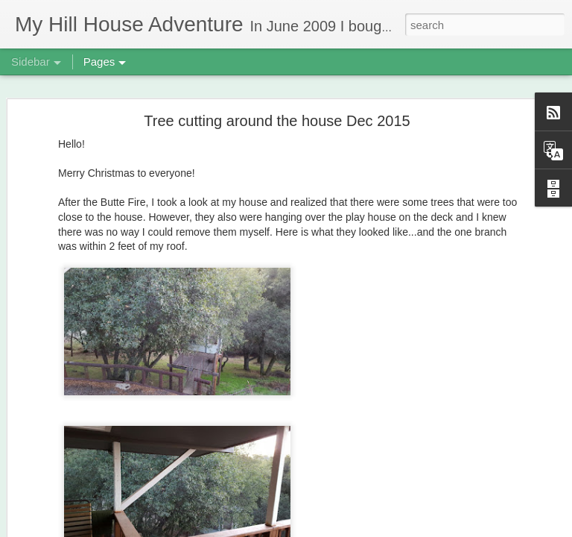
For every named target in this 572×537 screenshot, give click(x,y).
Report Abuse (376, 528)
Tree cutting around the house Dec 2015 (277, 100)
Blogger (333, 528)
